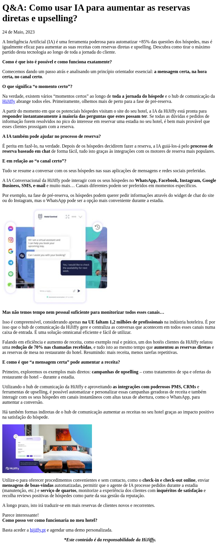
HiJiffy (8, 101)
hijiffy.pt (38, 530)
